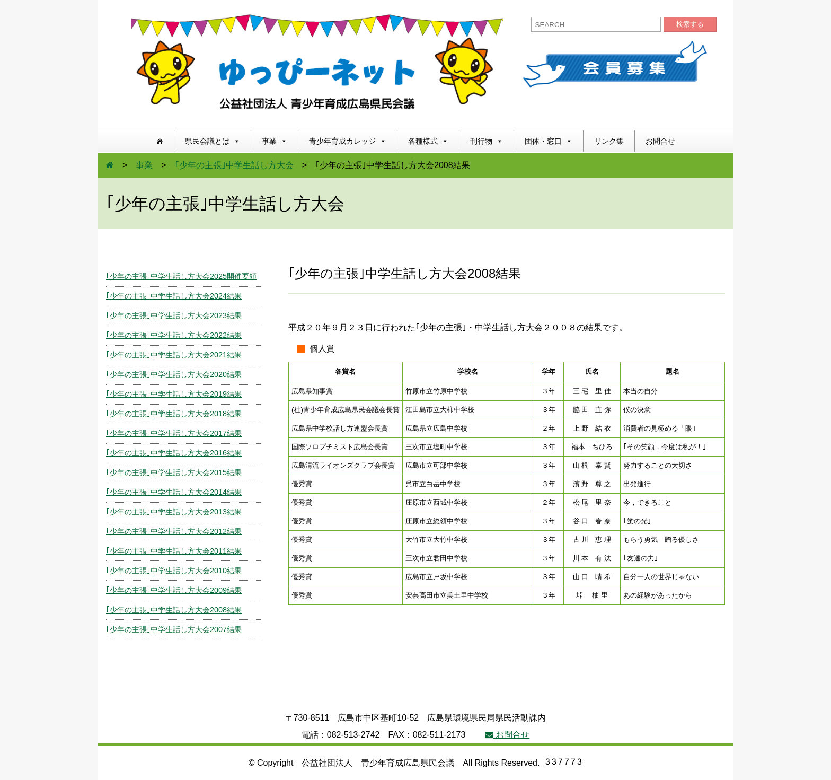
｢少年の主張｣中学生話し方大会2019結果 (174, 394)
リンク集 (609, 141)
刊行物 (486, 141)
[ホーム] (159, 141)
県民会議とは (212, 141)
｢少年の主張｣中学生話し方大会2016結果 (174, 453)
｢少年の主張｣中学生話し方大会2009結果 (174, 590)
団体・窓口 (548, 141)
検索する (690, 24)
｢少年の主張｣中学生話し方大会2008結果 (174, 610)
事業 (274, 141)
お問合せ (660, 141)
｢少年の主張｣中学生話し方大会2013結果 (174, 511)
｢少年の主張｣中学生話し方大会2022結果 (174, 335)
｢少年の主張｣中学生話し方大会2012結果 (174, 531)
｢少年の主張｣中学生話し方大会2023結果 (174, 315)
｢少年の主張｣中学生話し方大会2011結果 (174, 551)
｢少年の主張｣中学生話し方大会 (234, 165)
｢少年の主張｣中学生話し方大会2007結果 (174, 629)
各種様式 (428, 141)
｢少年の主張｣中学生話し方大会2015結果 (174, 472)
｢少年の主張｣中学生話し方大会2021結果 (174, 354)
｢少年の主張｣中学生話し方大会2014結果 (174, 492)
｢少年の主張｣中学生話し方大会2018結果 (174, 413)
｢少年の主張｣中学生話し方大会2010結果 (174, 570)
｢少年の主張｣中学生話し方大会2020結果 (174, 374)
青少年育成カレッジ (347, 141)
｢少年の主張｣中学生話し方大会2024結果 (174, 296)
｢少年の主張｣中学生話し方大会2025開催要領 (181, 276)
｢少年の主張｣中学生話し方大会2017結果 (174, 433)
